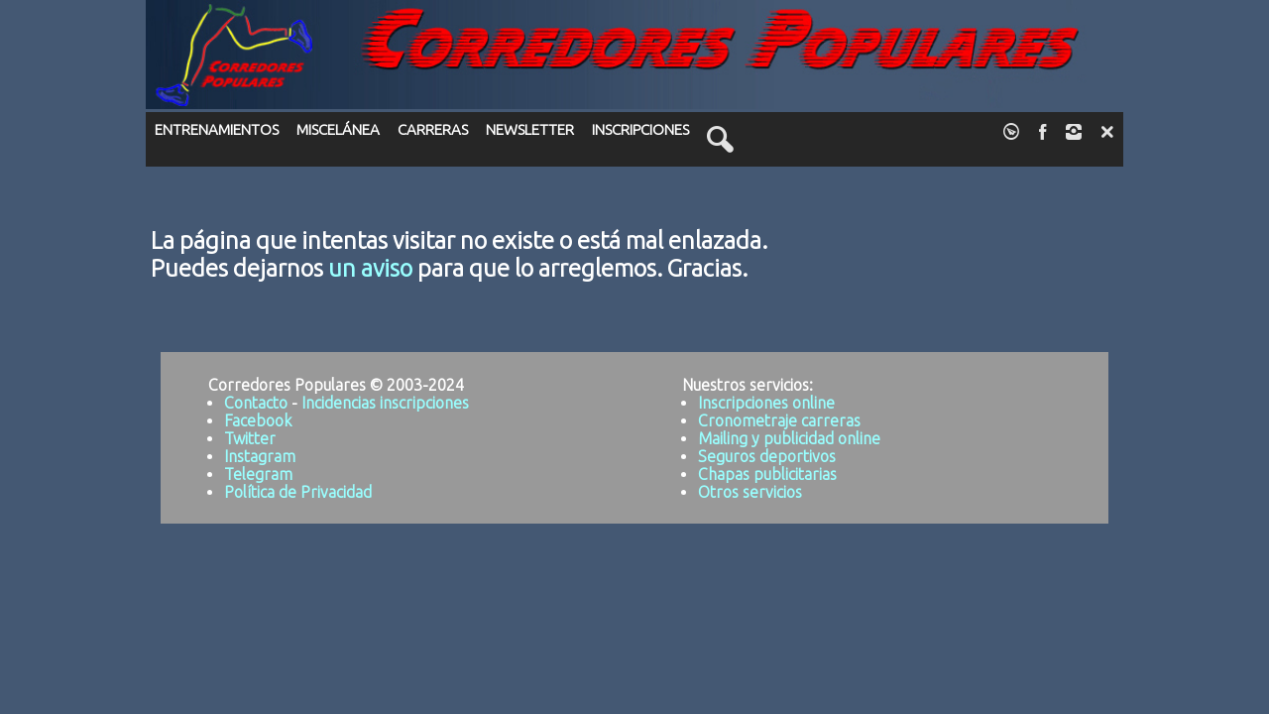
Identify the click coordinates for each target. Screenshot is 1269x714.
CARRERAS (433, 129)
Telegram (258, 474)
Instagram (259, 456)
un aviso (370, 268)
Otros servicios (750, 492)
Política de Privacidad (298, 492)
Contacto (256, 403)
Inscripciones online (766, 403)
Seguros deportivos (767, 456)
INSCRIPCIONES (640, 129)
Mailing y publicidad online (789, 438)
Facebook (257, 420)
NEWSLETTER (530, 129)
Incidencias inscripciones (385, 403)
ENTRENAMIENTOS (217, 129)
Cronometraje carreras (779, 420)
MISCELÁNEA (338, 129)
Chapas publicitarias (767, 474)
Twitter (250, 438)
